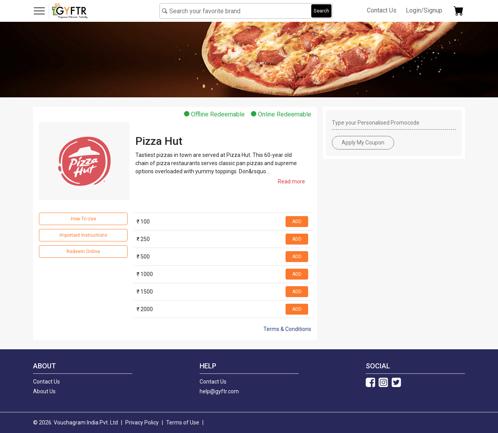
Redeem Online (83, 251)
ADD (297, 221)
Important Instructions (83, 235)
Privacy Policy (142, 422)
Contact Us (381, 10)
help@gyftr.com (219, 391)
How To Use (83, 219)
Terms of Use (182, 422)
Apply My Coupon (363, 142)
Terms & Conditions (287, 329)
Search (321, 11)
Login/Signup (424, 10)
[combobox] (246, 11)
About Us (44, 391)
